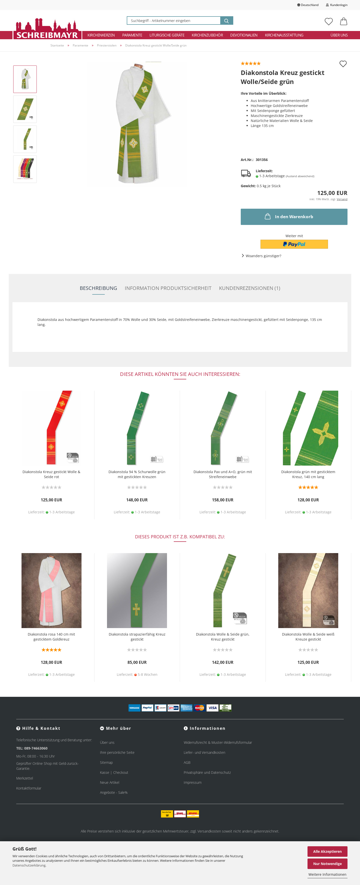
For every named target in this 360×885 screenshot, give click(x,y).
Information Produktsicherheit (168, 288)
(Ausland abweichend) (300, 176)
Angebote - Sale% (114, 792)
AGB (187, 762)
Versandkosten (209, 831)
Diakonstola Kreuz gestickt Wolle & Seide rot (51, 474)
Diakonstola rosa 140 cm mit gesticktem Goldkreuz (51, 637)
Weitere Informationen (327, 874)
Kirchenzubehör (207, 34)
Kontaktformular (28, 788)
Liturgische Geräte (167, 34)
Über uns (339, 34)
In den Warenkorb (288, 216)
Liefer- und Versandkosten (204, 752)
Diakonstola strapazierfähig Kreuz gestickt (137, 637)
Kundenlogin (337, 5)
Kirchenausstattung (284, 34)
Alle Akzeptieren (327, 851)
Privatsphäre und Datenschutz (207, 772)
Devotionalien (244, 34)
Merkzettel (24, 778)
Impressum (193, 782)
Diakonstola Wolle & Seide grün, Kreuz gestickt (223, 637)
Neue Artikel (109, 782)
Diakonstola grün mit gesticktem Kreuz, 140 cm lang (308, 474)
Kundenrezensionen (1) (249, 288)
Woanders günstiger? (263, 255)
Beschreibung (98, 288)
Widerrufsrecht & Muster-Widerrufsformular (218, 742)
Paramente (132, 34)
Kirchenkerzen (101, 34)
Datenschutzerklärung (29, 865)
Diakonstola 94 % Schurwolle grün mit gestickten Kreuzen (137, 474)
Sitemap (106, 762)
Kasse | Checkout (114, 772)
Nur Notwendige (327, 863)
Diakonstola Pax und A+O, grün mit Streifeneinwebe (223, 474)
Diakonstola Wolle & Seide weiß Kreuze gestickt (308, 637)
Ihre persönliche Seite (117, 752)
